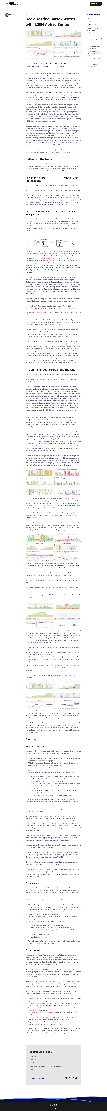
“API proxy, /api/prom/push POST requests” (42, 1012)
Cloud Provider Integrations (37, 1063)
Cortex (42, 100)
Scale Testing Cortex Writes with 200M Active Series (46, 1066)
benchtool (44, 937)
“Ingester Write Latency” (36, 998)
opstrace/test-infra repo (38, 312)
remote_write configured (48, 258)
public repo (56, 981)
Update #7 (33, 1059)
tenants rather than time (72, 828)
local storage (64, 417)
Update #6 (33, 1069)
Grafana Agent (50, 930)
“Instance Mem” (33, 1008)
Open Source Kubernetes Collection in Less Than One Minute (93, 53)
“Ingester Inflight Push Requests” (38, 1017)
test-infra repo (65, 152)
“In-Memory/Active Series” (37, 1003)
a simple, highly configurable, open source (47, 253)
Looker (44, 935)
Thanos (57, 112)
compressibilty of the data (60, 779)
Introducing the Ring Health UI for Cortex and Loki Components (94, 41)
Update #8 (33, 1056)
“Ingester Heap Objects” (35, 1022)
